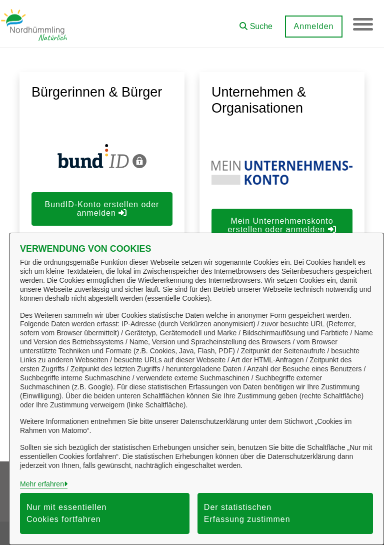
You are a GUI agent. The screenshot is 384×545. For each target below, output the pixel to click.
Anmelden (314, 26)
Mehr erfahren (42, 484)
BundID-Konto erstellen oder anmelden (102, 208)
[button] (256, 23)
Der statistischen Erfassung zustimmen (247, 513)
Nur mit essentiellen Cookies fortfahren (66, 513)
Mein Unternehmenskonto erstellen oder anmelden (282, 225)
